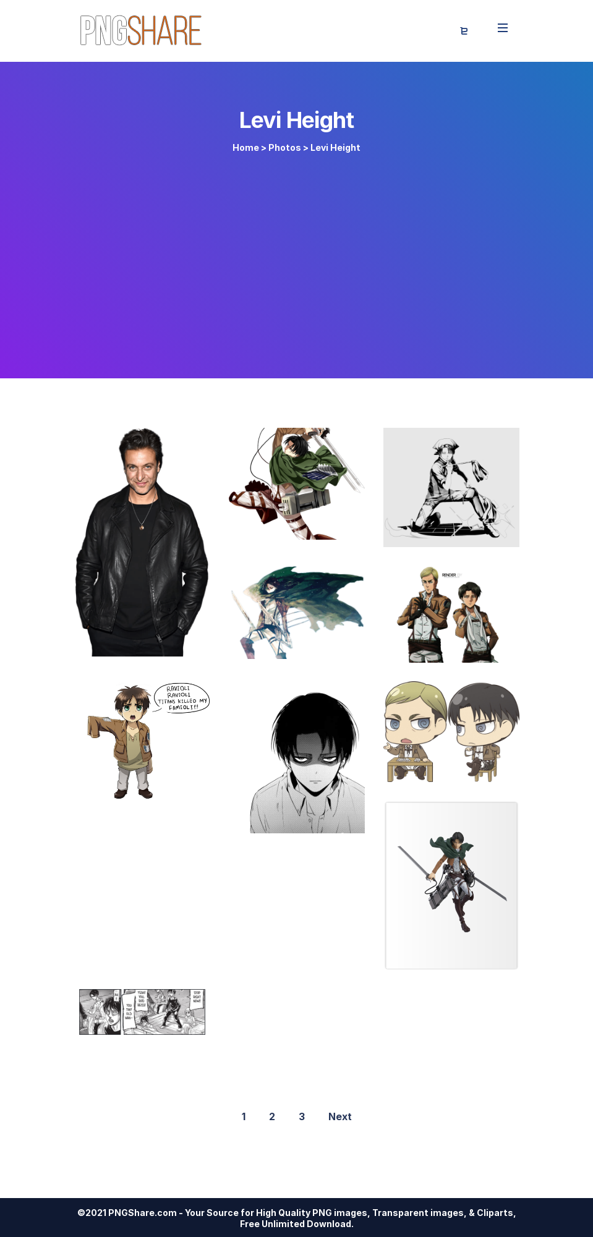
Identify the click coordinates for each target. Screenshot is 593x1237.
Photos (284, 147)
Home (246, 147)
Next (340, 1116)
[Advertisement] (296, 260)
